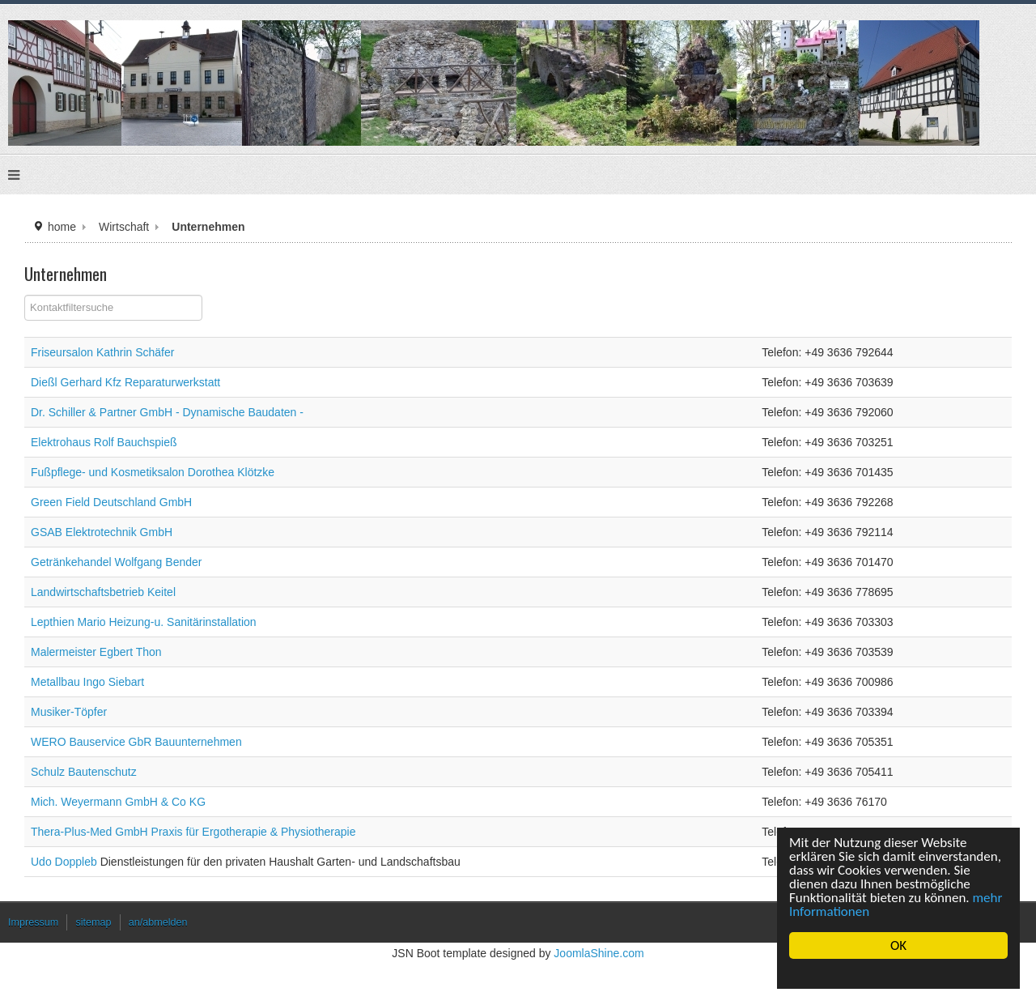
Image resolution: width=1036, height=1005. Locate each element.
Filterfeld (24, 295)
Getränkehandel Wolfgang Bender (116, 562)
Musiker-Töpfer (69, 711)
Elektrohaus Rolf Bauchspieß (104, 442)
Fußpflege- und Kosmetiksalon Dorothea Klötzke (152, 472)
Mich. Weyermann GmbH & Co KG (118, 801)
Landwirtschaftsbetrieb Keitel (103, 592)
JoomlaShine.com (598, 953)
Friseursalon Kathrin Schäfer (102, 352)
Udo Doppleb (65, 861)
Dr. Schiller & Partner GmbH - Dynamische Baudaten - (167, 412)
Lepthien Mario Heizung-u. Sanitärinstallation (144, 621)
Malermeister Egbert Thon (96, 651)
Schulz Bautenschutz (84, 771)
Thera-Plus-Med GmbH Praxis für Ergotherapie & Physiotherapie (193, 831)
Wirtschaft (124, 226)
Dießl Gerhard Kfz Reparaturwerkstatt (125, 382)
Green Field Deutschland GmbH (111, 502)
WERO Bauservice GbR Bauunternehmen (136, 741)
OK (898, 945)
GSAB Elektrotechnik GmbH (101, 532)
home (62, 226)
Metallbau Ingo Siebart (87, 681)
